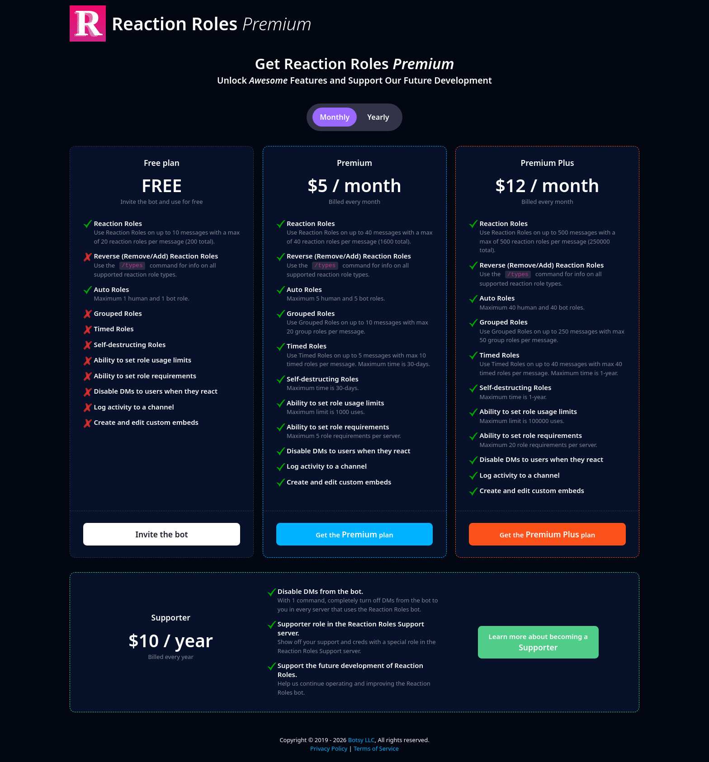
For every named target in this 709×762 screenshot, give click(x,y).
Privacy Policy (328, 748)
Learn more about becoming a (538, 642)
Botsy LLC (361, 740)
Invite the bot (161, 534)
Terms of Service (376, 748)
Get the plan (354, 534)
